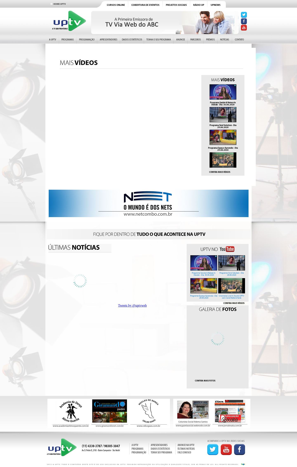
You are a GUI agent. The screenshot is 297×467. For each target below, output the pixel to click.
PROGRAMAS (137, 449)
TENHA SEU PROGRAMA (161, 452)
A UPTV (135, 445)
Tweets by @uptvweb (132, 305)
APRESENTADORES (159, 445)
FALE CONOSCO (184, 452)
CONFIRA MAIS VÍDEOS (219, 172)
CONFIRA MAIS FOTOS (205, 380)
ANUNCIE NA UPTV (186, 445)
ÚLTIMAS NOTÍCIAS (186, 449)
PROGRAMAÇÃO (139, 452)
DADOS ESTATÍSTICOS (160, 449)
